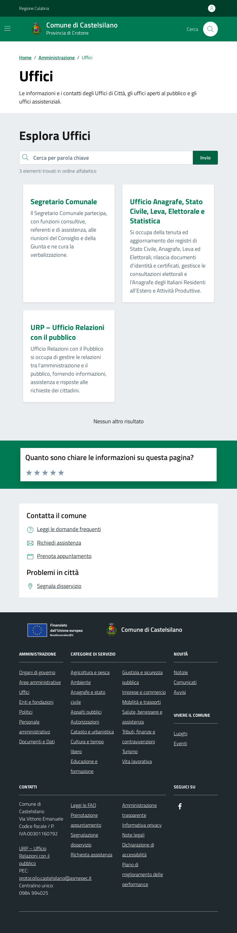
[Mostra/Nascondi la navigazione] (7, 28)
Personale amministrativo (34, 726)
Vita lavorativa (137, 761)
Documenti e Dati (37, 741)
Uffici (24, 692)
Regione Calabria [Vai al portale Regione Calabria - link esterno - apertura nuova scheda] (34, 8)
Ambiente (81, 682)
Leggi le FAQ (83, 805)
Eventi (180, 743)
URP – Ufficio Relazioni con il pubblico (34, 856)
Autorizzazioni (85, 721)
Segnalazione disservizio (84, 839)
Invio (205, 157)
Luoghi (180, 733)
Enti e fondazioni (36, 702)
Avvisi (180, 692)
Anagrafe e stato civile (88, 697)
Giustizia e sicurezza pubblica (142, 677)
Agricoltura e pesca (90, 672)
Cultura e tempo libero (87, 746)
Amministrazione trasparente (139, 810)
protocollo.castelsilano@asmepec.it (55, 878)
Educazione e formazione (84, 766)
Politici (25, 712)
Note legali (133, 834)
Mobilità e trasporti (141, 702)
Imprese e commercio (144, 692)
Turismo (130, 751)
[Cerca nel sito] (210, 29)
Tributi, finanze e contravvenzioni (138, 736)
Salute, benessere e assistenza (142, 716)
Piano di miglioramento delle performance (142, 874)
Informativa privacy (142, 825)
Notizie (181, 672)
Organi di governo (37, 672)
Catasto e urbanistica (92, 731)
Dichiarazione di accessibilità (138, 849)
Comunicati (185, 682)
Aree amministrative (40, 682)
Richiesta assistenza (91, 854)
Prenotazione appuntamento (86, 820)
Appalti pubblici (86, 712)
